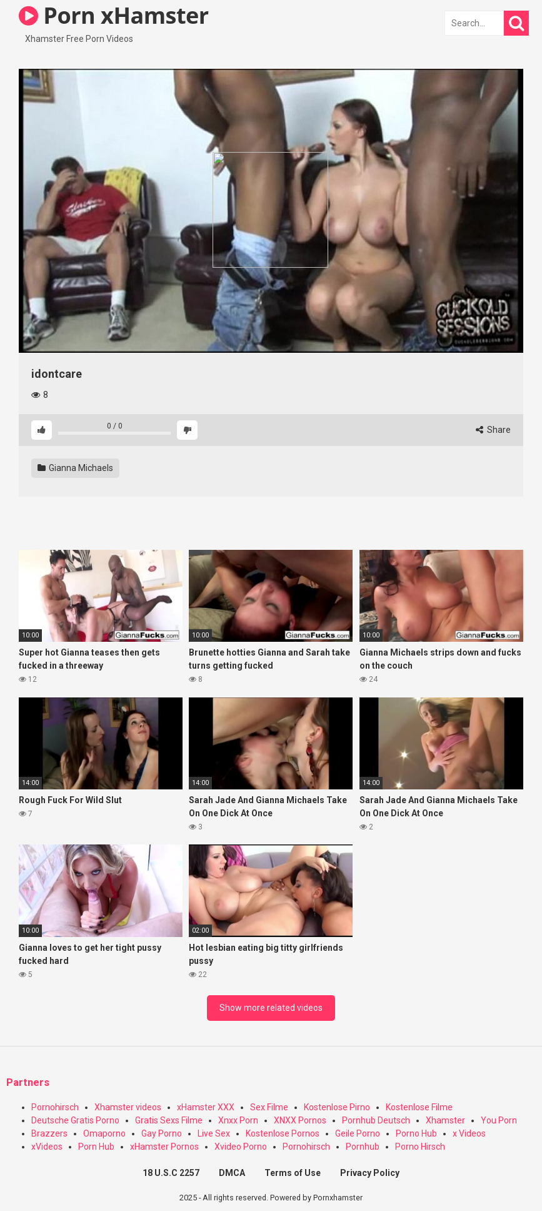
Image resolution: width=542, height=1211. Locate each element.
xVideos (47, 1147)
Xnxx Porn (238, 1120)
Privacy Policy (369, 1173)
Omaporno (104, 1133)
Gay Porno (161, 1133)
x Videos (469, 1133)
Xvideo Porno (240, 1147)
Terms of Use (292, 1173)
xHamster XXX (205, 1107)
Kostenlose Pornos (282, 1133)
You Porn (499, 1120)
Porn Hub (96, 1147)
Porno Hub (416, 1133)
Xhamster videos (127, 1107)
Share (493, 430)
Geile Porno (357, 1133)
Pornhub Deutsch (376, 1120)
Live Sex (214, 1133)
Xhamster (445, 1120)
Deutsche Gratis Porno (75, 1120)
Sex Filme (269, 1107)
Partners (27, 1082)
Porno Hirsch (420, 1147)
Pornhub (362, 1147)
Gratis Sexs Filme (169, 1120)
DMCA (232, 1173)
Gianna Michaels (75, 468)
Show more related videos (271, 1008)
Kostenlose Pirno (337, 1107)
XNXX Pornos (300, 1120)
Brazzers (49, 1133)
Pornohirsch (55, 1107)
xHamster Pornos (164, 1147)
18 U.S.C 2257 (171, 1173)
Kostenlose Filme (419, 1107)
